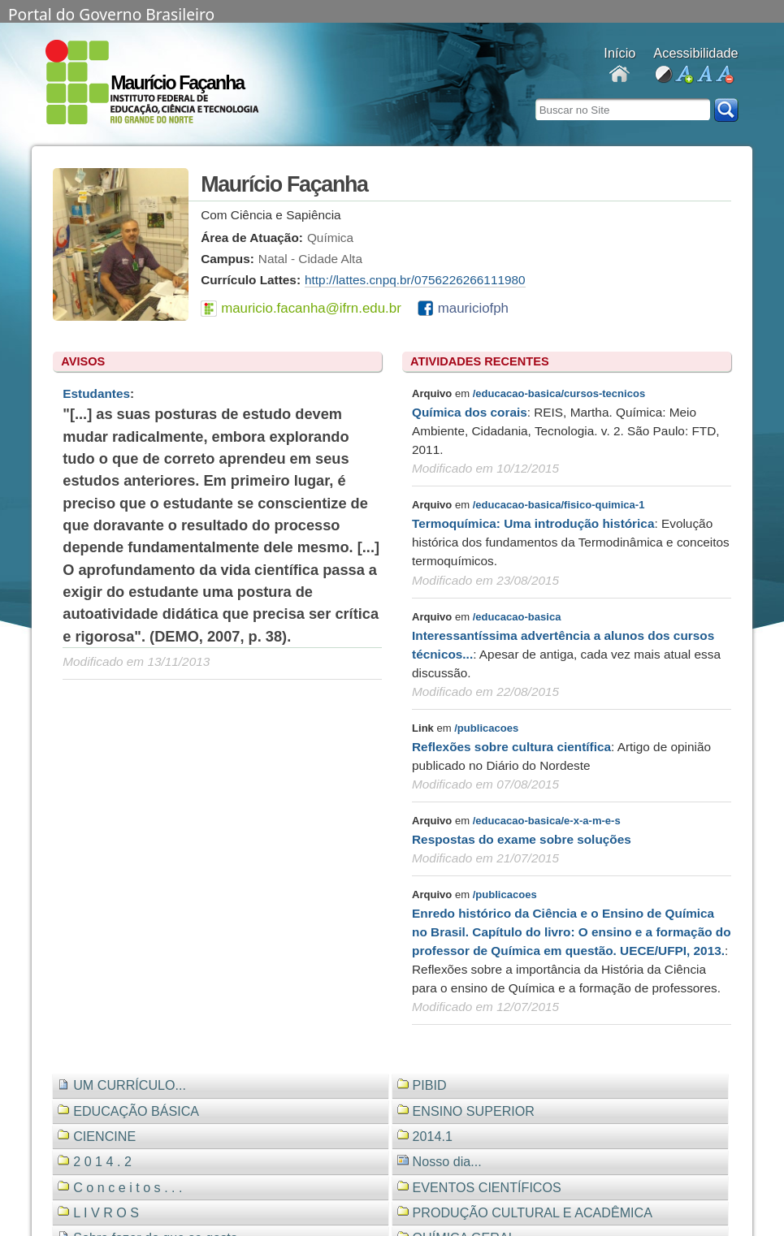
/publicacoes (486, 728)
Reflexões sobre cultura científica (511, 747)
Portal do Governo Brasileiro (111, 13)
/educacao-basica (517, 617)
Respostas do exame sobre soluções (521, 839)
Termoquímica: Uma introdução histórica (533, 523)
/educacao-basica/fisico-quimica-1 (559, 505)
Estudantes (96, 393)
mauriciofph (473, 308)
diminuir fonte (724, 75)
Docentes (619, 75)
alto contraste (663, 75)
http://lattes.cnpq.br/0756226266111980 (415, 280)
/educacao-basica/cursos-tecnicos (559, 393)
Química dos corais (469, 412)
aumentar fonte (684, 75)
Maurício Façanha (177, 82)
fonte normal (704, 75)
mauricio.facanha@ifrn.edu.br (311, 308)
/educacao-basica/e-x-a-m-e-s (547, 821)
